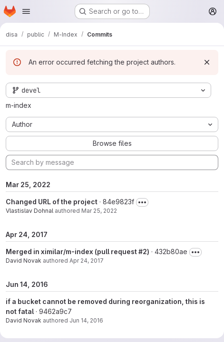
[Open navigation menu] (26, 11)
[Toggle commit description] (142, 202)
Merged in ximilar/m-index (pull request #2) (77, 251)
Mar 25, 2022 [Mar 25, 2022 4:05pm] (99, 210)
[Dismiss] (207, 62)
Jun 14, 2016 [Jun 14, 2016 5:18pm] (86, 320)
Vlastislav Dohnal (29, 210)
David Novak (23, 260)
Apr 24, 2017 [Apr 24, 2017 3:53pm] (86, 260)
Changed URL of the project (51, 202)
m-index (18, 105)
